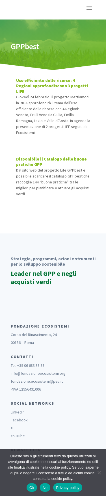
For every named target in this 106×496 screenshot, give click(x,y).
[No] (99, 472)
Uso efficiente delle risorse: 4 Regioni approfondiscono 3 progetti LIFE (52, 86)
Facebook (19, 420)
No (45, 488)
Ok (31, 488)
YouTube (18, 435)
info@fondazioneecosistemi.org (38, 373)
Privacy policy (67, 488)
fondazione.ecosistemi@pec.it (37, 381)
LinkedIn (18, 412)
